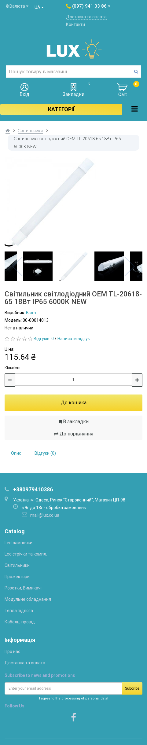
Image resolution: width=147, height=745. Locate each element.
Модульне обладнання (28, 599)
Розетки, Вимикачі (23, 587)
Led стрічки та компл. (26, 554)
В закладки (74, 421)
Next (129, 266)
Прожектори (17, 576)
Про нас (12, 651)
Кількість (12, 368)
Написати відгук (73, 338)
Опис (16, 453)
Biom (31, 312)
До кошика (73, 403)
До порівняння (73, 434)
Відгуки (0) (45, 453)
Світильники (30, 130)
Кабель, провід (20, 621)
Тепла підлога (19, 610)
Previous (17, 266)
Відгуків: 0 (44, 338)
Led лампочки (18, 542)
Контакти (75, 24)
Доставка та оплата (86, 16)
